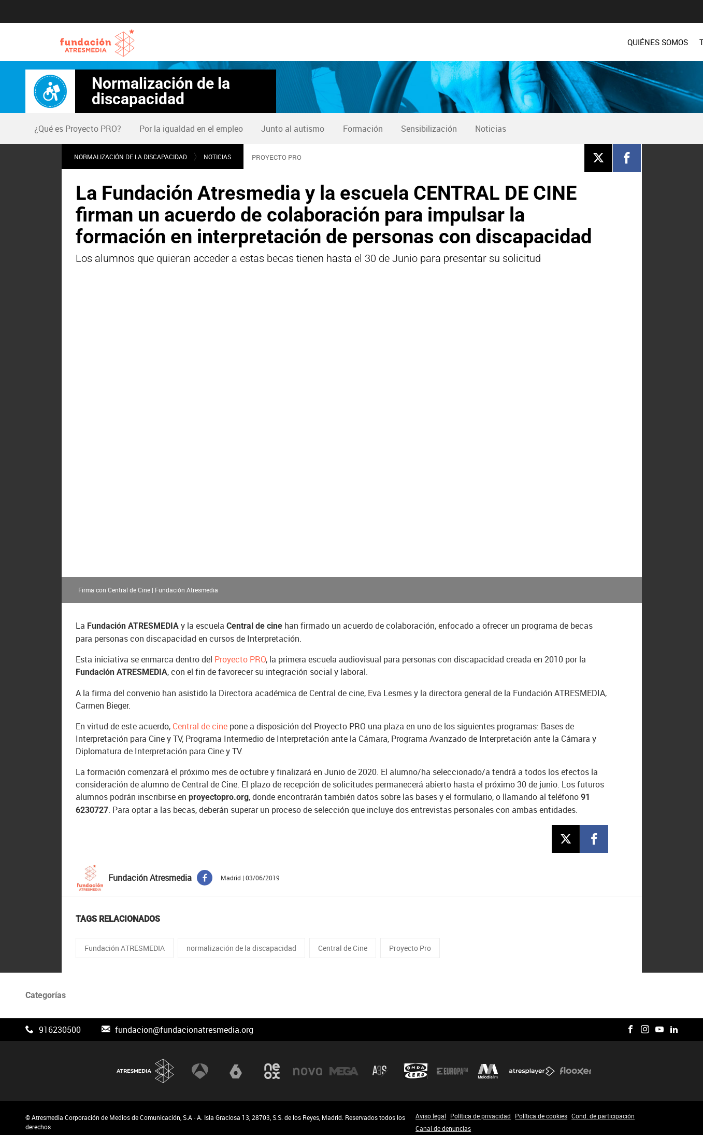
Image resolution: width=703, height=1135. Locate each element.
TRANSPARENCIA (460, 42)
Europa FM (452, 1063)
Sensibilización (429, 128)
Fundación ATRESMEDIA (124, 941)
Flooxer (575, 1063)
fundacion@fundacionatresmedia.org (184, 1022)
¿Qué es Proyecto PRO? (77, 128)
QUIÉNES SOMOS (386, 42)
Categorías (45, 988)
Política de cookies (541, 1108)
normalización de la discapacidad (241, 941)
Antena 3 (200, 1063)
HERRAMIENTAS (589, 42)
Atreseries (380, 1063)
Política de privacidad (480, 1108)
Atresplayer (532, 1063)
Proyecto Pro (410, 941)
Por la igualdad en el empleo (191, 128)
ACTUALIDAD (653, 42)
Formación (363, 128)
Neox (272, 1063)
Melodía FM (488, 1063)
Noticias (490, 128)
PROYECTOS (526, 42)
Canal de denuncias (443, 1121)
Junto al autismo (292, 128)
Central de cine (200, 718)
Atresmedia (145, 1063)
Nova (307, 1063)
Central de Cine (342, 941)
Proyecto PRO (240, 651)
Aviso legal (430, 1108)
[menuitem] (387, 42)
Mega (344, 1063)
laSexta (235, 1063)
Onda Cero (416, 1063)
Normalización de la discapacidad (161, 91)
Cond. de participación (603, 1108)
